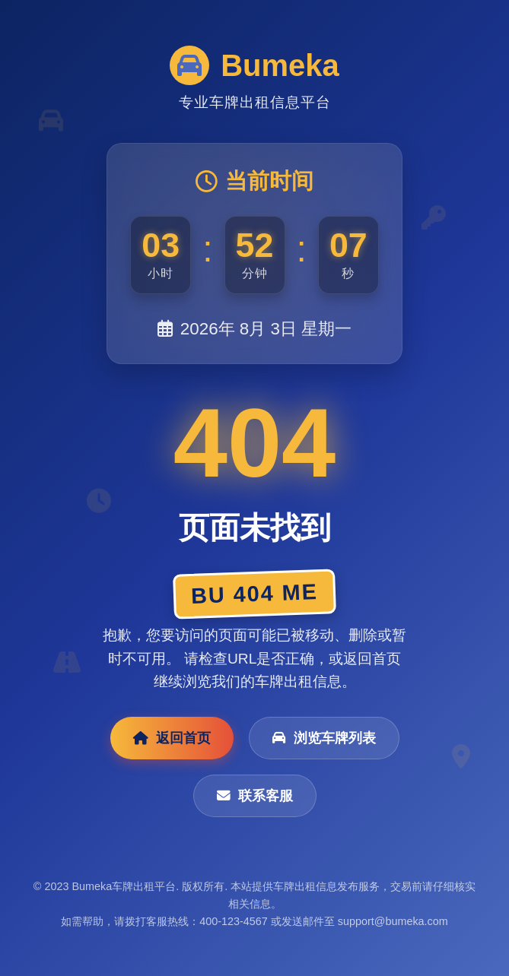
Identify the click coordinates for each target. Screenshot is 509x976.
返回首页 (172, 738)
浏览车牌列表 (324, 738)
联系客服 (255, 795)
